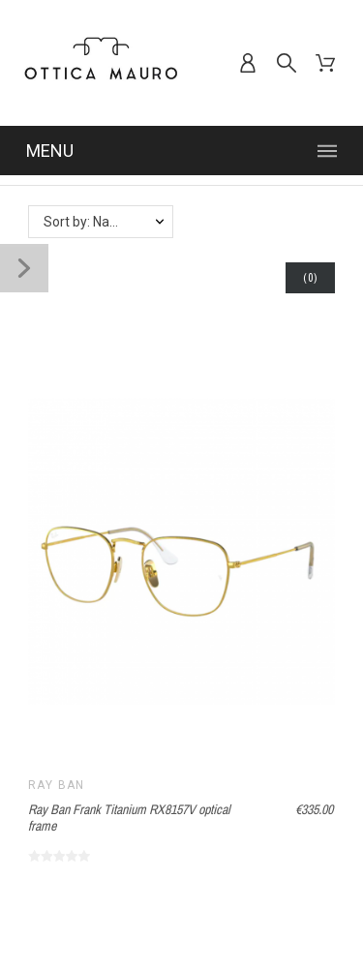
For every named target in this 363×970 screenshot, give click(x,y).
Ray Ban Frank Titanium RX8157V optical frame (129, 817)
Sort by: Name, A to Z (108, 221)
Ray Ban (56, 785)
